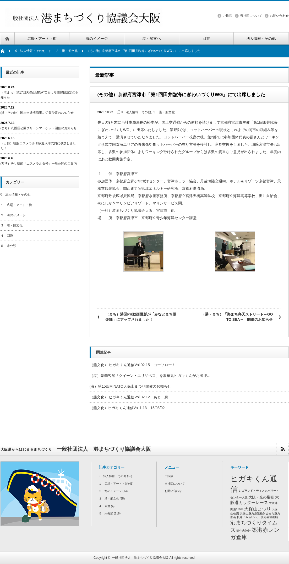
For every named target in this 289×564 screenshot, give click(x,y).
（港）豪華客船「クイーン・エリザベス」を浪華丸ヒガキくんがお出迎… (150, 375)
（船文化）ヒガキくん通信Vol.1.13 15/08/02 (127, 408)
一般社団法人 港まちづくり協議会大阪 (140, 558)
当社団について (251, 16)
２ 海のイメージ (13, 215)
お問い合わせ (279, 16)
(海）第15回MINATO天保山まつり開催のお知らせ (130, 386)
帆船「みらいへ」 (248, 517)
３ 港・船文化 (67, 51)
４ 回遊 (7, 235)
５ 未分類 (8, 246)
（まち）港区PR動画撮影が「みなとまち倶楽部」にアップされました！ (140, 317)
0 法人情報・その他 (30, 51)
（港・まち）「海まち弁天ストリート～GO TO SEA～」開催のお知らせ (237, 317)
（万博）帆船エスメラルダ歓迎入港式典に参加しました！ (38, 146)
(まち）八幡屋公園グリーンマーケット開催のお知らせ (39, 128)
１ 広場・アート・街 (16, 205)
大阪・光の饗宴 (261, 497)
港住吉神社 (243, 530)
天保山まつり (257, 508)
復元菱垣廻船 (269, 517)
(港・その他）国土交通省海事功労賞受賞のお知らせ (37, 113)
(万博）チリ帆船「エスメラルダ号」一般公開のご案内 (39, 163)
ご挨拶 (227, 16)
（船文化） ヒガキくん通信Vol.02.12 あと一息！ (131, 397)
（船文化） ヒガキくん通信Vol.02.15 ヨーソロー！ (133, 365)
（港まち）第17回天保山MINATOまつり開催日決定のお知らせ (40, 95)
